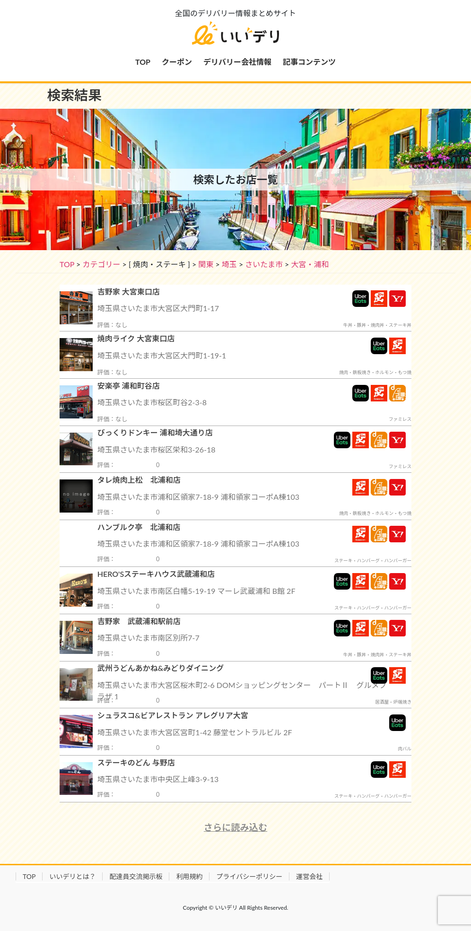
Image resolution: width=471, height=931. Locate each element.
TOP (67, 264)
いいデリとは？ (72, 876)
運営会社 (309, 876)
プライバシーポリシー (249, 876)
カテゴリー (101, 264)
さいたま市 (264, 264)
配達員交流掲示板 (135, 876)
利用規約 (189, 876)
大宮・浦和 (310, 264)
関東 (205, 264)
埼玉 (229, 264)
